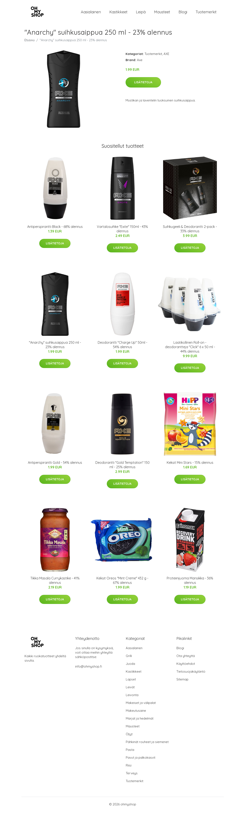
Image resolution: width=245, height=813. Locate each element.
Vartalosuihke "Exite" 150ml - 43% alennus (122, 230)
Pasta (130, 751)
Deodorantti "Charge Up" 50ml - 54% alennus (122, 346)
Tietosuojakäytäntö (190, 673)
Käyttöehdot (185, 665)
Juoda (130, 665)
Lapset (131, 681)
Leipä (141, 12)
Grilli (129, 657)
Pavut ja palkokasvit (140, 759)
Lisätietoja (143, 83)
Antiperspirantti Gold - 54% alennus (55, 464)
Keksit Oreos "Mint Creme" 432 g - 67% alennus (122, 582)
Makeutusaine (136, 712)
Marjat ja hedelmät (139, 720)
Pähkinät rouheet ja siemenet (147, 743)
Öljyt (129, 736)
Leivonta (132, 696)
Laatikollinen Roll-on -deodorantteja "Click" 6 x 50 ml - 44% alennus (190, 348)
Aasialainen (91, 12)
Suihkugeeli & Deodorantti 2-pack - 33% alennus (190, 230)
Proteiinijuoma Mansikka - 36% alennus (190, 582)
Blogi (183, 12)
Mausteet (162, 12)
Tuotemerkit (206, 12)
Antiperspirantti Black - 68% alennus (55, 228)
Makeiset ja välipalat (141, 704)
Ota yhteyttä (185, 657)
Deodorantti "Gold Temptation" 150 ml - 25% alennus (122, 466)
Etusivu (29, 42)
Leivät (130, 689)
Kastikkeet (118, 12)
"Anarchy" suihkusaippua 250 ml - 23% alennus (55, 346)
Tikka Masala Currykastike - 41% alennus (55, 582)
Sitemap (182, 681)
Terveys (132, 775)
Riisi (128, 767)
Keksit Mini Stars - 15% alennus (190, 464)
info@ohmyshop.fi (88, 668)
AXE (166, 55)
